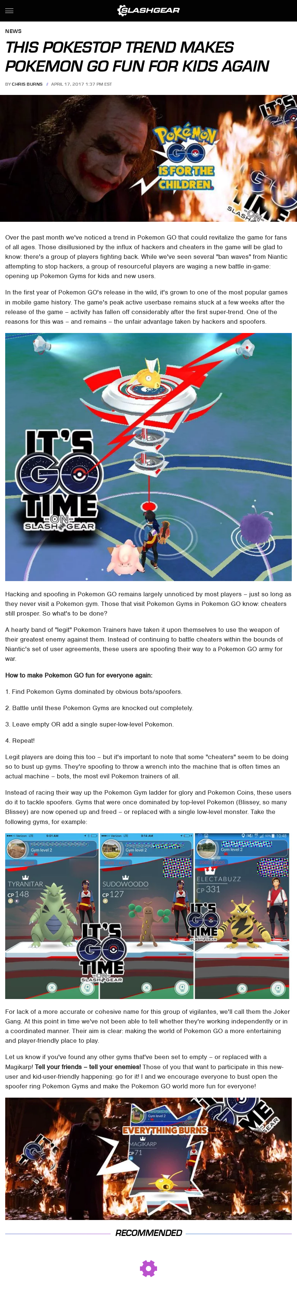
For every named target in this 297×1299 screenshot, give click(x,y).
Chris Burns (27, 84)
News (13, 31)
